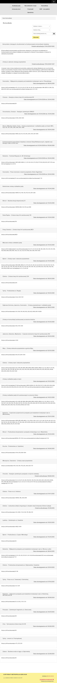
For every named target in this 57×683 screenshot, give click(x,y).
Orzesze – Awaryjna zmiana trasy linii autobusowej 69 (18, 97)
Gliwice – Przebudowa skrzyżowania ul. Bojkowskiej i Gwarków (21, 565)
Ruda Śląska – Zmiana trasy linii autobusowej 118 (17, 215)
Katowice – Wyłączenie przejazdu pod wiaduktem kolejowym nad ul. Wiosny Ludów (27, 549)
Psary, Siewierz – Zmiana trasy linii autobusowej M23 (18, 229)
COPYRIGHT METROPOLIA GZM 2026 (15, 674)
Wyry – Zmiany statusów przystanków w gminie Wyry (18, 348)
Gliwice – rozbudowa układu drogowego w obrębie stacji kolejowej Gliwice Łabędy (27, 506)
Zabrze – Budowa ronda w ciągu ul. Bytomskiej (16, 651)
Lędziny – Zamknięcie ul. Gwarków (13, 520)
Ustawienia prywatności (47, 679)
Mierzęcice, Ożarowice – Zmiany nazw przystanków (17, 460)
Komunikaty (44, 5)
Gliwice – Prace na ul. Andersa (11, 491)
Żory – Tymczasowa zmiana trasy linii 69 (14, 624)
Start (4, 18)
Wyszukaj (35, 37)
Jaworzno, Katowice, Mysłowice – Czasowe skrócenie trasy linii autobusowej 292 (26, 334)
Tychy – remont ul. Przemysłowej (12, 638)
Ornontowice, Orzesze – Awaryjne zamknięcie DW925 (18, 111)
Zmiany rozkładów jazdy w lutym (12, 379)
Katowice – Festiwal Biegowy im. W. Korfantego (16, 156)
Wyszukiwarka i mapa (30, 5)
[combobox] (41, 26)
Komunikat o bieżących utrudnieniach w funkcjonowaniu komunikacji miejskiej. (26, 44)
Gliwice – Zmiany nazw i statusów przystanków (16, 362)
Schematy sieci (16, 9)
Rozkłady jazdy (16, 5)
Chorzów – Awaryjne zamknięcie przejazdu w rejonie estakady (21, 473)
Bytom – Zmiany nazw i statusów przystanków (16, 258)
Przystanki (30, 9)
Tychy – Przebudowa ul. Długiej (12, 290)
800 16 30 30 (50, 676)
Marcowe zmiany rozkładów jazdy (12, 242)
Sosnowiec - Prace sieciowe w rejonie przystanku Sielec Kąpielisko (22, 172)
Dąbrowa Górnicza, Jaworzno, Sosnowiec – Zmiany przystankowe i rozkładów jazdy (27, 305)
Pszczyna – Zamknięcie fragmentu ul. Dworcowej (17, 609)
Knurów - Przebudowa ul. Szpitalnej (13, 446)
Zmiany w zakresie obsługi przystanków (14, 62)
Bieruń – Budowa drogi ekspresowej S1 (14, 200)
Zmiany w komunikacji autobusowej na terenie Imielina (19, 319)
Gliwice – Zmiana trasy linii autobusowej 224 (16, 276)
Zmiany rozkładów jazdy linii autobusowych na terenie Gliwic (20, 395)
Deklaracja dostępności (47, 681)
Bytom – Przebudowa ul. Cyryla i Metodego (15, 534)
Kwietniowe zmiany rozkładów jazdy (13, 186)
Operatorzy (30, 12)
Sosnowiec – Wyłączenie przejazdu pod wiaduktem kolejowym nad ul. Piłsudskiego (27, 81)
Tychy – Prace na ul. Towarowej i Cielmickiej (15, 579)
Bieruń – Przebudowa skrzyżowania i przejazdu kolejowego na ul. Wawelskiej (25, 432)
